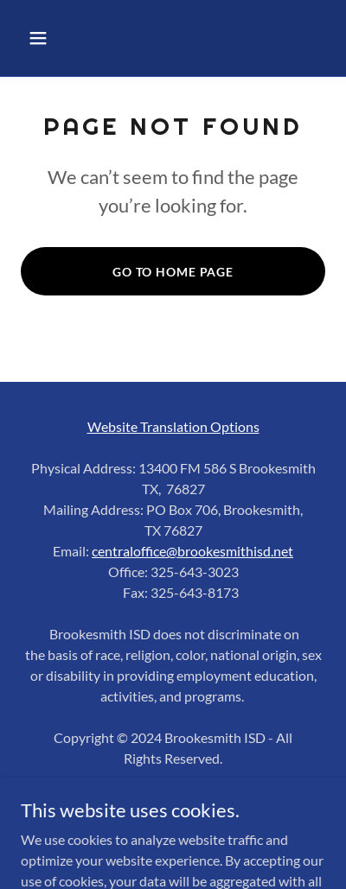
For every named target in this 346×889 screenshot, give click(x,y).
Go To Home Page (173, 271)
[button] (55, 38)
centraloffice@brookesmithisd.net (192, 551)
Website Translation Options (173, 426)
